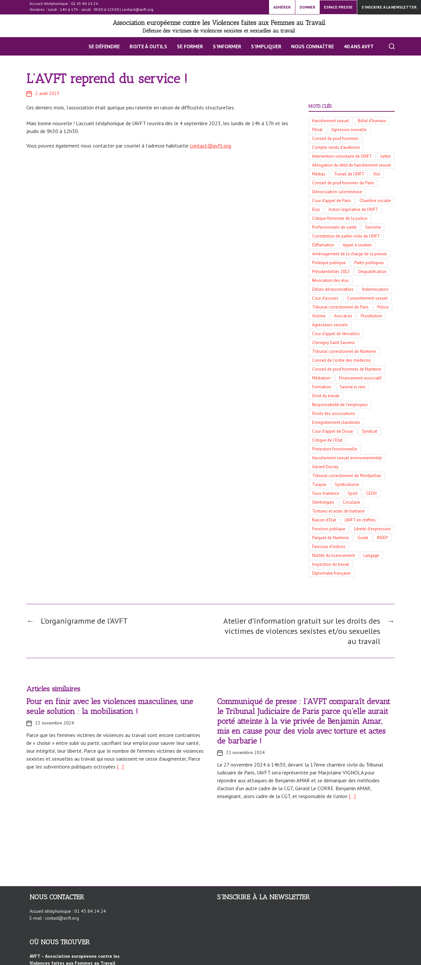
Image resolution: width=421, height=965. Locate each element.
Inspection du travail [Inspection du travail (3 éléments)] (330, 564)
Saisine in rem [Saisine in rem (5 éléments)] (352, 387)
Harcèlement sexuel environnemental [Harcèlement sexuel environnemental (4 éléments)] (347, 458)
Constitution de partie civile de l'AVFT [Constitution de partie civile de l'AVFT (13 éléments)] (346, 236)
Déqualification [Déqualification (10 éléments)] (372, 271)
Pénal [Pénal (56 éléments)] (317, 129)
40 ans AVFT (359, 46)
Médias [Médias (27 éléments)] (318, 174)
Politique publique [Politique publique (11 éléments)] (329, 262)
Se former (190, 46)
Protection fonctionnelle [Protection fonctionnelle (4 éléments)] (334, 449)
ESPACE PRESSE (338, 7)
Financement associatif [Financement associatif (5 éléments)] (360, 378)
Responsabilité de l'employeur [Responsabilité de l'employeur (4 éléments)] (340, 404)
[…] (119, 766)
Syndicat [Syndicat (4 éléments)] (369, 431)
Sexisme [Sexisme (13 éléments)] (373, 227)
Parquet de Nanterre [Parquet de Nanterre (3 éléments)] (330, 537)
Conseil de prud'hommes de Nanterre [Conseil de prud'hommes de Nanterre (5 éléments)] (346, 369)
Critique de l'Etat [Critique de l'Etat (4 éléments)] (327, 440)
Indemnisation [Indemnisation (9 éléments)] (375, 289)
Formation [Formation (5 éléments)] (321, 387)
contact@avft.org (137, 9)
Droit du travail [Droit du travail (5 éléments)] (325, 396)
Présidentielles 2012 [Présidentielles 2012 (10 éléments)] (331, 271)
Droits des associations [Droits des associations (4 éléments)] (333, 413)
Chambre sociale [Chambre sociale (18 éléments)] (375, 200)
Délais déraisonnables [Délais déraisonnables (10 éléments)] (333, 289)
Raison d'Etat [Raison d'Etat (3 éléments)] (324, 520)
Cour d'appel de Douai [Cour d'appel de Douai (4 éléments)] (332, 431)
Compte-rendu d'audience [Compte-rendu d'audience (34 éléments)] (336, 147)
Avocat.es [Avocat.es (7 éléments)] (343, 316)
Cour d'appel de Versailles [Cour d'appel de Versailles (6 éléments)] (336, 333)
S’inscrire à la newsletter (389, 7)
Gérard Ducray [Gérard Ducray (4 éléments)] (325, 467)
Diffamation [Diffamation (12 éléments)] (323, 245)
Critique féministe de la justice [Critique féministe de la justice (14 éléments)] (339, 218)
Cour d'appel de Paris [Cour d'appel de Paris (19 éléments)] (331, 200)
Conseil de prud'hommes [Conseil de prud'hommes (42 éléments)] (335, 138)
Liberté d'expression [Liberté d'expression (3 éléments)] (372, 529)
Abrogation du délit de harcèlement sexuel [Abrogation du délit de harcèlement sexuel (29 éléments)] (351, 165)
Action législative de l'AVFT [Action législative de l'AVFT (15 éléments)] (353, 209)
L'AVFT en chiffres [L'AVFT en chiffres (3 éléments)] (360, 520)
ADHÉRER (282, 7)
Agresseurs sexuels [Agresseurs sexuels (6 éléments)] (330, 325)
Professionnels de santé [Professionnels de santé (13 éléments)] (334, 227)
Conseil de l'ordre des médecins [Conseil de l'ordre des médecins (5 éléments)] (341, 360)
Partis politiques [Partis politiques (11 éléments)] (369, 262)
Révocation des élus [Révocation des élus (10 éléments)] (330, 280)
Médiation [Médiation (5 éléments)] (321, 378)
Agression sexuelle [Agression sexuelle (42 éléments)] (349, 129)
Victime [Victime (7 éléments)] (319, 316)
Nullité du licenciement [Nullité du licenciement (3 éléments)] (333, 555)
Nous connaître (312, 46)
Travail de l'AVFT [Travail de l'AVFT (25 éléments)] (349, 174)
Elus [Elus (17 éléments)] (316, 209)
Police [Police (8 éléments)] (383, 307)
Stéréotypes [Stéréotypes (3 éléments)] (323, 502)
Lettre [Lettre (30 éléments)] (386, 156)
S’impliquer (266, 46)
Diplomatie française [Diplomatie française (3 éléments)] (331, 573)
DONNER (307, 7)
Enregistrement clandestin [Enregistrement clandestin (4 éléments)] (336, 422)
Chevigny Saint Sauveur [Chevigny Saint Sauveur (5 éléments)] (333, 342)
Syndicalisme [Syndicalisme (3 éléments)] (347, 484)
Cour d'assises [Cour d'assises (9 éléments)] (325, 298)
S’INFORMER (227, 46)
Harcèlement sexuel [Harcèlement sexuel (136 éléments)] (330, 121)
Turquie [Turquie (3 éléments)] (319, 484)
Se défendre (104, 46)
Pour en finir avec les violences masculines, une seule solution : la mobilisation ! (109, 706)
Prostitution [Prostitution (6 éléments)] (371, 316)
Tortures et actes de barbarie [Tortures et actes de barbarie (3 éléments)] (338, 511)
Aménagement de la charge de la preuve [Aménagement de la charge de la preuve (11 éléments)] (349, 254)
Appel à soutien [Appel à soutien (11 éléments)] (357, 245)
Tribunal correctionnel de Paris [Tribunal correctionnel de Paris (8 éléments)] (340, 307)
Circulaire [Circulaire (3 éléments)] (351, 502)
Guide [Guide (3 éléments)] (363, 537)
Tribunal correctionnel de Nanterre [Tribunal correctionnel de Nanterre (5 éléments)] (344, 351)
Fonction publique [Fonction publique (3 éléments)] (328, 529)
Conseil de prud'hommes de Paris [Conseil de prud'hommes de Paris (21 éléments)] (343, 183)
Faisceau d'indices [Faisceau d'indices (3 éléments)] (328, 546)
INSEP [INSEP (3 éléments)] (382, 537)
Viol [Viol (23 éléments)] (376, 174)
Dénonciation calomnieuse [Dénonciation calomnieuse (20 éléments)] (337, 192)
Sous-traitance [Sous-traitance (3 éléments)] (325, 493)
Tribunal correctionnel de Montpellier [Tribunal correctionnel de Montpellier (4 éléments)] (346, 475)
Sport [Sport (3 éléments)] (353, 493)
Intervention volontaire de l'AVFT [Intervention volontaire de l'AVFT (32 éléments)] (342, 156)
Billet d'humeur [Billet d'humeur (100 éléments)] (372, 121)
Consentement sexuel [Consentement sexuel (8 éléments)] (367, 298)
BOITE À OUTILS (148, 46)
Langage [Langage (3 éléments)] (371, 555)
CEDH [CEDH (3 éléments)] (371, 493)
